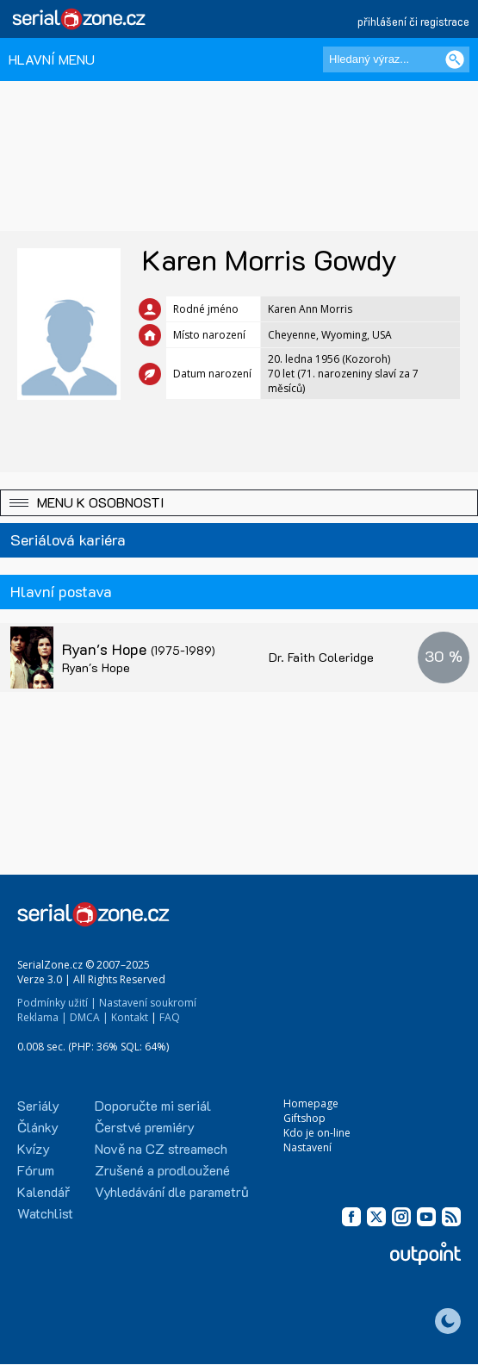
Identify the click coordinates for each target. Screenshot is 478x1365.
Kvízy (33, 1148)
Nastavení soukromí (147, 1002)
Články (38, 1127)
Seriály (38, 1105)
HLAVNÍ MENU (52, 59)
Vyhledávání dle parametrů (172, 1191)
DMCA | (89, 1017)
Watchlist (45, 1213)
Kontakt (129, 1017)
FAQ (169, 1017)
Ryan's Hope (138, 649)
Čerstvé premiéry (145, 1127)
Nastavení (307, 1147)
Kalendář (43, 1191)
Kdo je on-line (317, 1132)
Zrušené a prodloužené (162, 1170)
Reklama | (42, 1017)
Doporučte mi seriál (153, 1105)
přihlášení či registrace (413, 21)
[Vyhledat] (454, 59)
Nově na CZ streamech (161, 1148)
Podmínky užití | (56, 1002)
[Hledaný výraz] (396, 59)
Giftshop (304, 1118)
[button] (239, 502)
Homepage (310, 1103)
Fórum (35, 1170)
